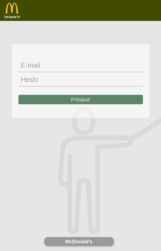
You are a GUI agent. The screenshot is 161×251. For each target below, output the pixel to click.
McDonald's (78, 241)
